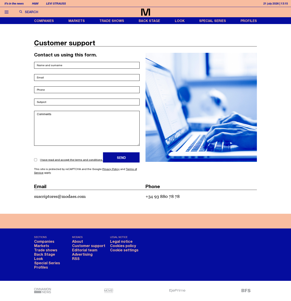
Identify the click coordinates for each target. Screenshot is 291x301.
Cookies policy (123, 245)
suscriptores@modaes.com (60, 196)
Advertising (82, 254)
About (77, 241)
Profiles (249, 21)
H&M (35, 3)
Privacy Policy (111, 169)
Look (180, 21)
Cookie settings (124, 250)
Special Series (212, 21)
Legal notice (121, 241)
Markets (76, 21)
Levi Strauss (56, 3)
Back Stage (149, 21)
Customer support (88, 245)
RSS (76, 258)
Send (121, 158)
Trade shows (111, 21)
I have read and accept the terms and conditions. (71, 159)
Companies (44, 21)
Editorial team (84, 250)
